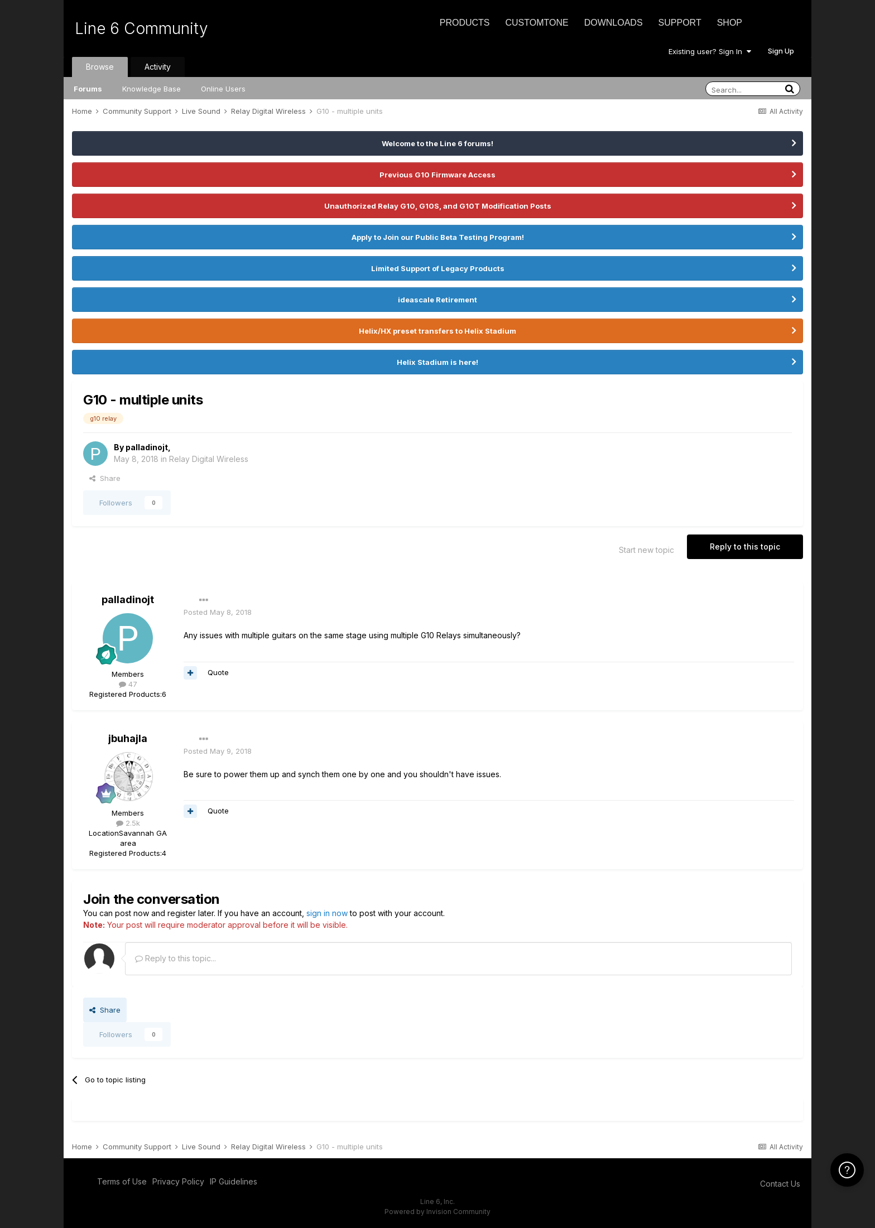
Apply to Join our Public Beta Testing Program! (438, 237)
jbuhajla (127, 738)
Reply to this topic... (175, 958)
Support (679, 22)
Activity (158, 66)
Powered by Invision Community (437, 1211)
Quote (218, 672)
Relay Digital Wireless (208, 459)
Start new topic (646, 550)
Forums (88, 88)
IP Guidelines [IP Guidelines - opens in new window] (233, 1181)
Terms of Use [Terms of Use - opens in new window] (122, 1181)
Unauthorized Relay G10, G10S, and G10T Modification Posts (437, 205)
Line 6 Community (141, 28)
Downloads (613, 22)
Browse (100, 66)
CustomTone (536, 22)
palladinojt (147, 447)
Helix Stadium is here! (437, 362)
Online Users (223, 88)
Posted (218, 612)
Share (105, 478)
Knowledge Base (151, 88)
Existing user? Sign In (710, 51)
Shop (729, 22)
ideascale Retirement (437, 299)
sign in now (327, 913)
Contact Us (780, 1183)
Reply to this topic (745, 546)
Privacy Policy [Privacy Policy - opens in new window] (178, 1181)
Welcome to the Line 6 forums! (437, 143)
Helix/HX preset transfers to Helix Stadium (437, 330)
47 (128, 684)
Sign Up (781, 50)
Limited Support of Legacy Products (437, 268)
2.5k (128, 822)
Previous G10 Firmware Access (437, 174)
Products (465, 22)
